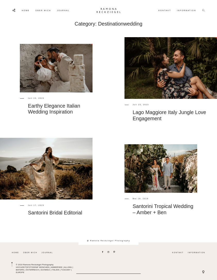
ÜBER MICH (43, 10)
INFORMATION (186, 10)
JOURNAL (63, 10)
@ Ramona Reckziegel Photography (108, 241)
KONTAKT (164, 10)
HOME (25, 10)
